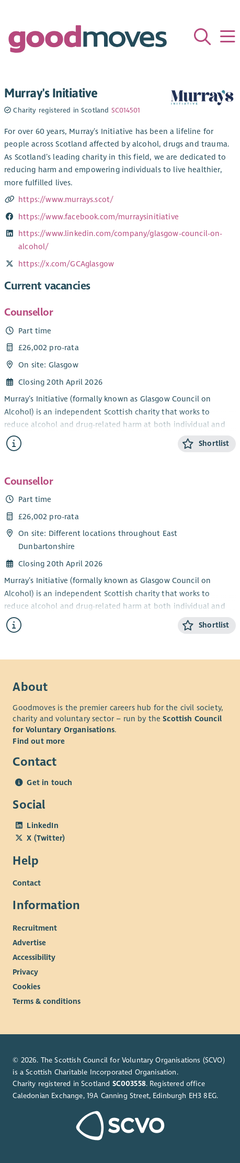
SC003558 (129, 1083)
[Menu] (227, 36)
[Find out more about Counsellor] (14, 443)
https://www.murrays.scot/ (65, 199)
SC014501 (125, 110)
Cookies (26, 986)
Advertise (29, 942)
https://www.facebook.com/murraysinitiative (98, 216)
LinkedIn (42, 825)
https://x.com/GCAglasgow (66, 264)
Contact (27, 883)
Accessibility (34, 956)
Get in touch (49, 782)
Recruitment (35, 927)
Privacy (25, 971)
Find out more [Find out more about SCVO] (39, 741)
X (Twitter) (46, 838)
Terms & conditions (47, 1000)
